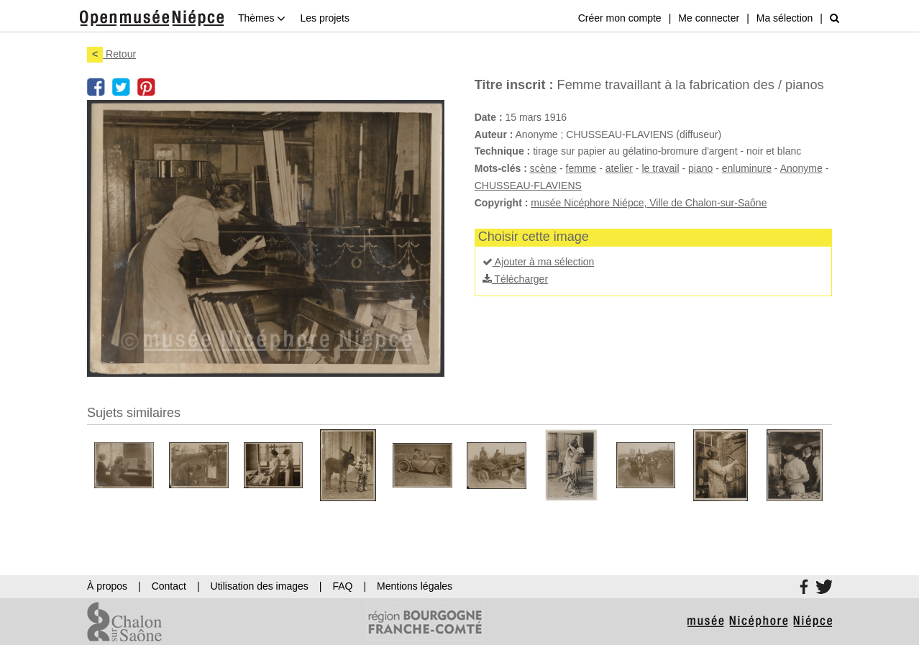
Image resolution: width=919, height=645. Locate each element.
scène (543, 168)
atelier (619, 168)
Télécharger (515, 279)
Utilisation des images (259, 586)
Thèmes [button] (261, 18)
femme (581, 168)
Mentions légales (414, 586)
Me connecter (708, 18)
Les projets (324, 18)
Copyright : (502, 203)
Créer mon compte (620, 18)
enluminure (747, 168)
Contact (169, 586)
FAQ (342, 586)
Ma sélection (784, 18)
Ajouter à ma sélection (539, 261)
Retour (111, 54)
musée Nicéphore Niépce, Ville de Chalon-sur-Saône (649, 203)
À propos (107, 586)
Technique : (503, 151)
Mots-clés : (501, 168)
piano (700, 168)
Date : (489, 117)
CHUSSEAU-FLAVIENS (528, 185)
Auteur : (494, 134)
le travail (660, 168)
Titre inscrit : (514, 85)
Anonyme (801, 168)
